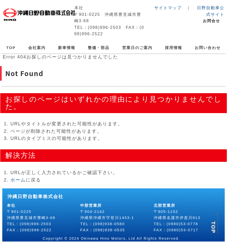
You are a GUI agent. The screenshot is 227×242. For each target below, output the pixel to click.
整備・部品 (98, 48)
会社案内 (37, 48)
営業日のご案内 (137, 48)
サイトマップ (168, 8)
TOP (11, 48)
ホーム (17, 180)
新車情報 (66, 48)
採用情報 (173, 48)
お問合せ (211, 21)
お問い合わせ (208, 48)
